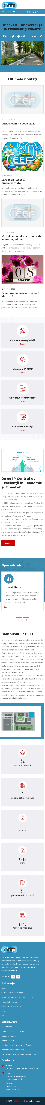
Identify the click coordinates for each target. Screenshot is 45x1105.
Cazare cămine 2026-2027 (18, 123)
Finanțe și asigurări (9, 1036)
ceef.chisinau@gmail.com (16, 1076)
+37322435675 (12, 1089)
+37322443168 (12, 1087)
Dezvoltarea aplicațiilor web (12, 1049)
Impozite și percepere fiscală (13, 1031)
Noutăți (4, 988)
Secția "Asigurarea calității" (12, 993)
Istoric (4, 1011)
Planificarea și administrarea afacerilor (17, 1045)
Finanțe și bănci (7, 1040)
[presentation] (19, 619)
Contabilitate (12, 587)
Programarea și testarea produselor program (20, 1054)
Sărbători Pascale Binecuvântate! (13, 181)
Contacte (11, 12)
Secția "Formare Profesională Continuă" (17, 997)
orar (3, 12)
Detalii (8, 543)
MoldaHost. (17, 1101)
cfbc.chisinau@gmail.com (16, 1079)
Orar (3, 1015)
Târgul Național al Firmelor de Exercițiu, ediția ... (21, 238)
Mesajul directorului (9, 1002)
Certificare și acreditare (11, 1006)
